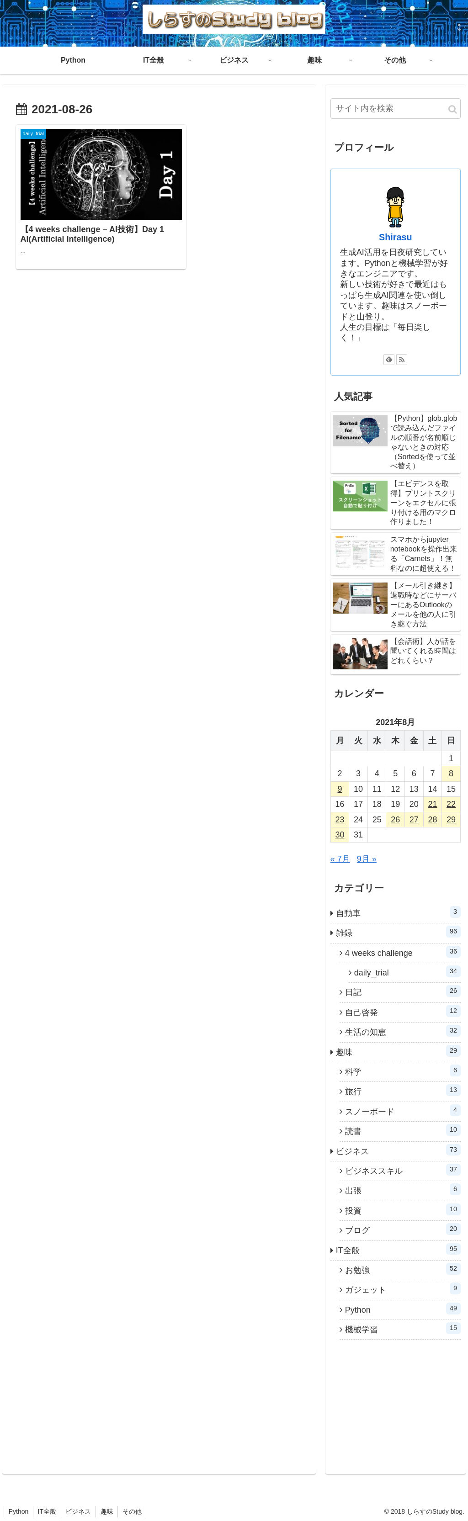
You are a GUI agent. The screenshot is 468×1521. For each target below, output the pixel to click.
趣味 (398, 1051)
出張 (403, 1189)
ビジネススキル (403, 1170)
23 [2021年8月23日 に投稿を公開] (339, 819)
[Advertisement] (93, 323)
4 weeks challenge (403, 952)
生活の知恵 (403, 1031)
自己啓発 (403, 1011)
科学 (403, 1070)
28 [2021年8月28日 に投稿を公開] (432, 819)
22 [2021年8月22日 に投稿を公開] (451, 804)
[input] (395, 108)
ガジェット (403, 1288)
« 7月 (340, 859)
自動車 (398, 912)
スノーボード (403, 1110)
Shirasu (395, 237)
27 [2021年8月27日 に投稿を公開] (414, 819)
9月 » (367, 859)
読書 (403, 1130)
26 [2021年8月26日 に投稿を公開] (395, 819)
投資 (403, 1209)
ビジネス (398, 1150)
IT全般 (398, 1249)
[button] (453, 109)
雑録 (398, 932)
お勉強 (403, 1269)
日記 (403, 991)
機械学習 (403, 1328)
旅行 (403, 1090)
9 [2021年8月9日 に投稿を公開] (339, 789)
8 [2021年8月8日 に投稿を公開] (451, 773)
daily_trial (407, 971)
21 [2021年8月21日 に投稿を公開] (432, 804)
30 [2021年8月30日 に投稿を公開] (339, 834)
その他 (133, 1511)
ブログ (403, 1229)
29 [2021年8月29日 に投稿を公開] (451, 819)
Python (403, 1308)
